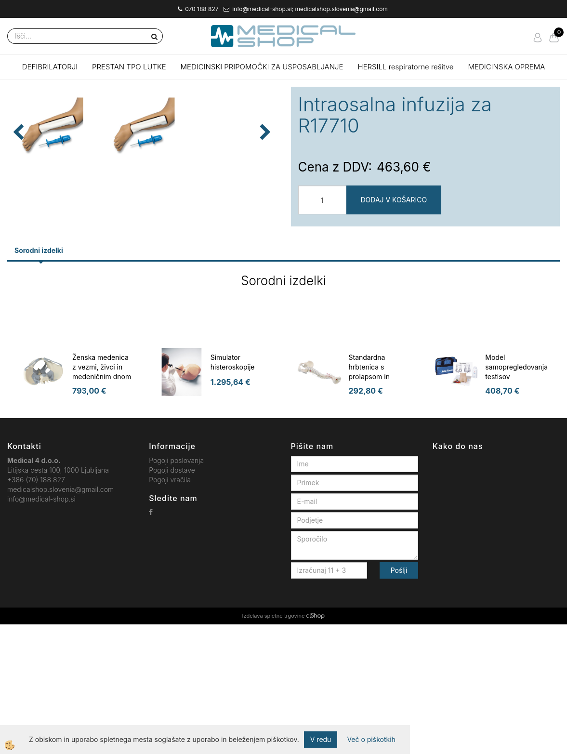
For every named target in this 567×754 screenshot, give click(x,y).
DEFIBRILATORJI (50, 66)
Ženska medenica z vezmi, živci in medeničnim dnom (101, 496)
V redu (320, 739)
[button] (264, 224)
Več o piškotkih (371, 739)
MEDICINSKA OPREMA (506, 66)
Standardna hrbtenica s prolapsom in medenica (369, 501)
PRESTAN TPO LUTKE (129, 66)
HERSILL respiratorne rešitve (406, 66)
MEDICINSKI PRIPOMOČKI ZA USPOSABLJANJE (262, 66)
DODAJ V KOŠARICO (394, 200)
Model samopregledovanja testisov (516, 496)
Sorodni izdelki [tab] (38, 380)
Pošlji (399, 700)
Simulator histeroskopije (233, 492)
